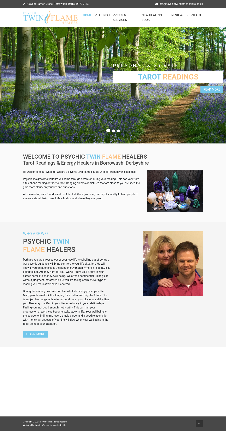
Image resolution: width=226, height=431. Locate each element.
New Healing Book (152, 17)
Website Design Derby (52, 425)
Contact (194, 15)
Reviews (177, 15)
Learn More (35, 334)
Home (87, 15)
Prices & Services (120, 17)
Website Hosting (31, 425)
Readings (102, 15)
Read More (211, 89)
